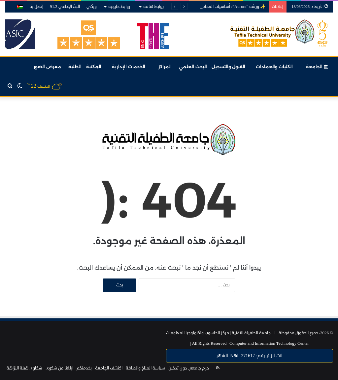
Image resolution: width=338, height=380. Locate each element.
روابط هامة (153, 7)
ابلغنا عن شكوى (59, 368)
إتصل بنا (36, 7)
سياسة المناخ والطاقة (145, 368)
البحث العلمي (193, 66)
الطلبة (75, 66)
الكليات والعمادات (274, 66)
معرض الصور (47, 66)
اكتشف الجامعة (108, 368)
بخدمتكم (84, 368)
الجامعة (317, 66)
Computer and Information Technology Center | (249, 343)
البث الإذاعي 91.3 (65, 7)
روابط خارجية (119, 7)
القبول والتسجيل (228, 66)
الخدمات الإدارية (128, 66)
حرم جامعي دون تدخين (188, 368)
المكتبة (93, 66)
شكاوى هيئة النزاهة (24, 368)
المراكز (165, 66)
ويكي (91, 7)
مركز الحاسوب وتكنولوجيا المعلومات (197, 333)
